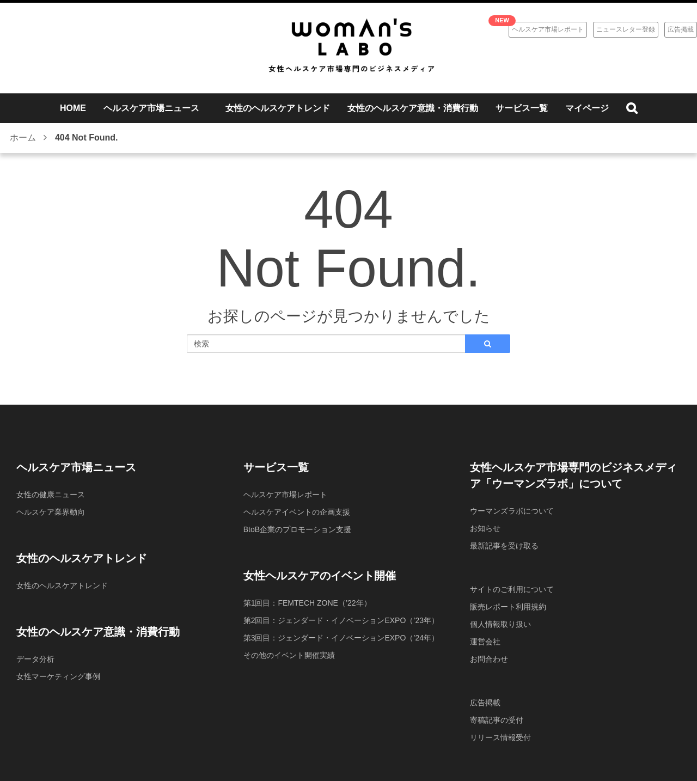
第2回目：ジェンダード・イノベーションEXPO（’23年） (341, 620)
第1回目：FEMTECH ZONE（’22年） (307, 603)
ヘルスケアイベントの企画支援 (296, 512)
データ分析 (35, 659)
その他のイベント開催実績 (289, 655)
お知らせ (485, 528)
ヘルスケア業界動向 (50, 512)
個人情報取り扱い (500, 624)
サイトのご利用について (512, 589)
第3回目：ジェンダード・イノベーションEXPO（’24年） (341, 637)
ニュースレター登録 (625, 29)
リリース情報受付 (500, 737)
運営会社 (485, 641)
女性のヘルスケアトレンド (62, 585)
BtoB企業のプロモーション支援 (297, 529)
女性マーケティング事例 (58, 676)
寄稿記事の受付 (496, 720)
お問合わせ (489, 659)
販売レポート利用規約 (508, 606)
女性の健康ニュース (50, 494)
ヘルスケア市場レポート (548, 29)
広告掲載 (681, 29)
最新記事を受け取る (504, 545)
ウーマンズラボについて (512, 511)
